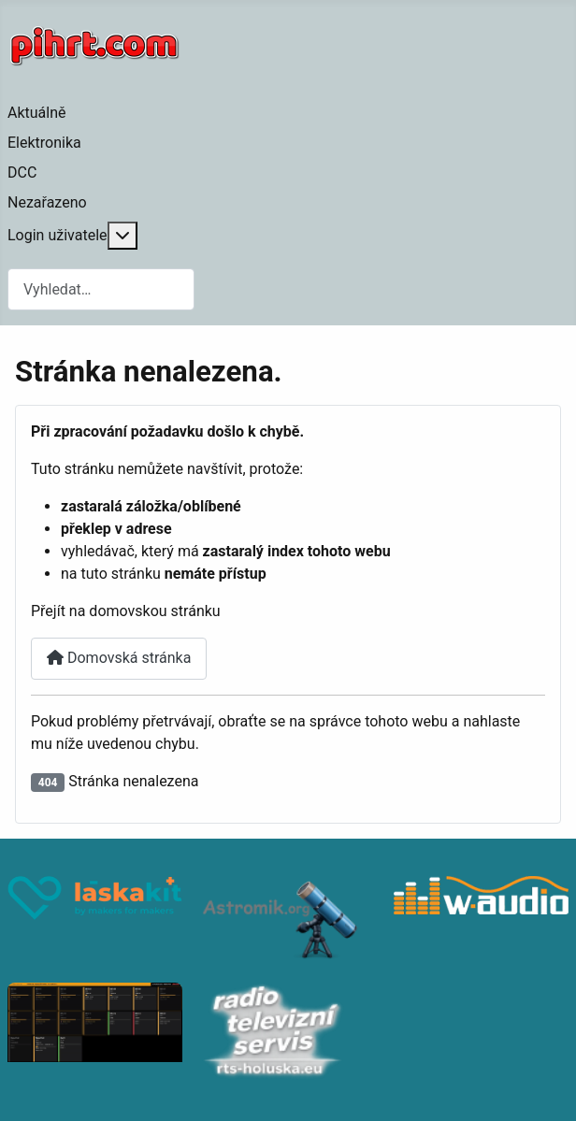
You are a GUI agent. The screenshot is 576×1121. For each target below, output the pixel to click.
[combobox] (100, 289)
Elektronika (44, 142)
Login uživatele (57, 235)
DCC (21, 172)
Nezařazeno (47, 202)
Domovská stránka (119, 658)
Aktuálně (36, 113)
